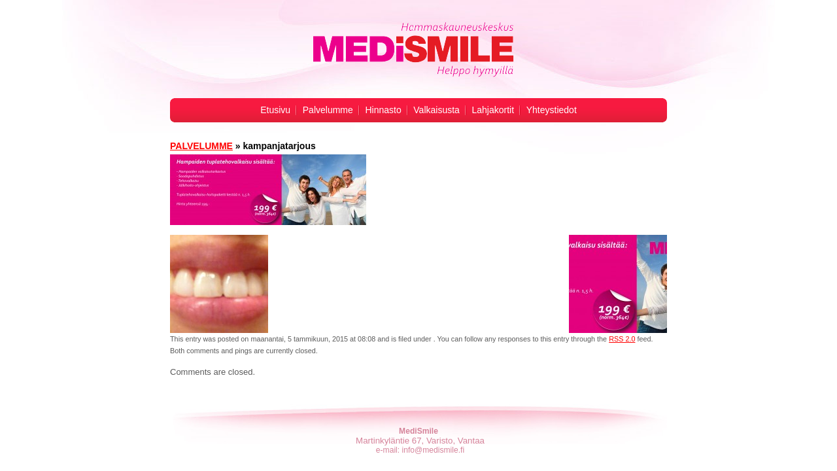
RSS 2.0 (622, 339)
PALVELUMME (201, 146)
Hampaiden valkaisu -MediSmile (412, 50)
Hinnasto (383, 110)
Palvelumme (328, 110)
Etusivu (275, 110)
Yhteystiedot (551, 110)
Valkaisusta (436, 110)
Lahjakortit (493, 110)
